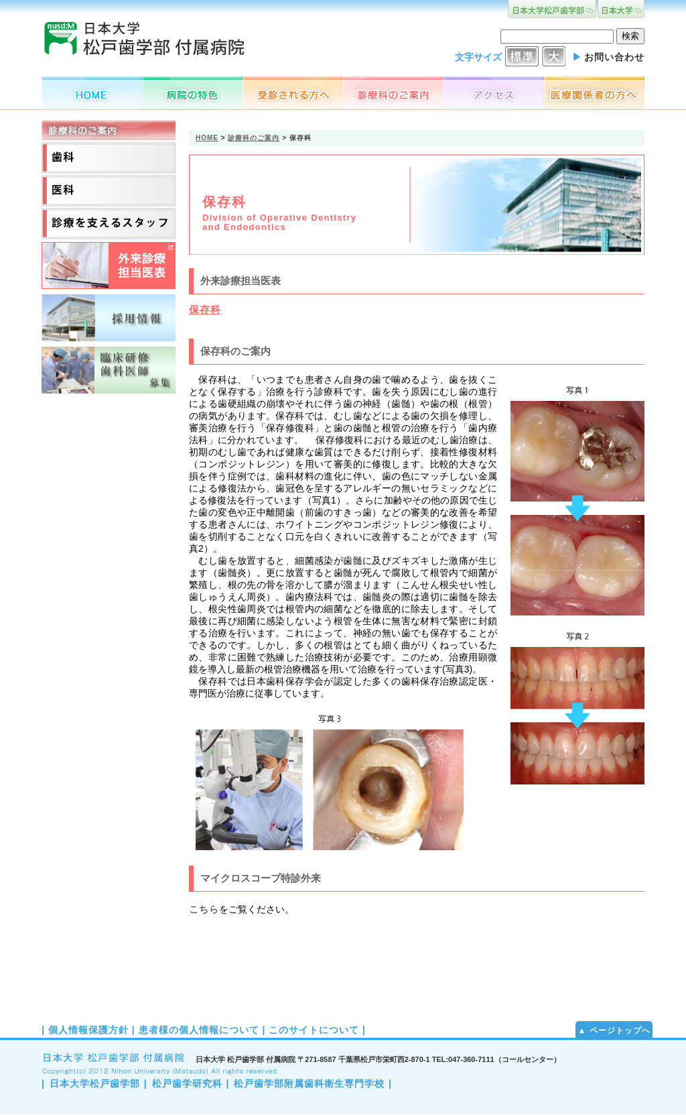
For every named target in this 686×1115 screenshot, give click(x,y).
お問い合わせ (614, 57)
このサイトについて (314, 1029)
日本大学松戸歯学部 (95, 1083)
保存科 (205, 309)
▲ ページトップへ (613, 1030)
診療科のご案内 (253, 137)
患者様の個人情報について (199, 1029)
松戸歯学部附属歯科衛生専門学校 (309, 1083)
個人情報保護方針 (88, 1029)
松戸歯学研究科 (187, 1083)
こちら (204, 909)
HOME (207, 137)
